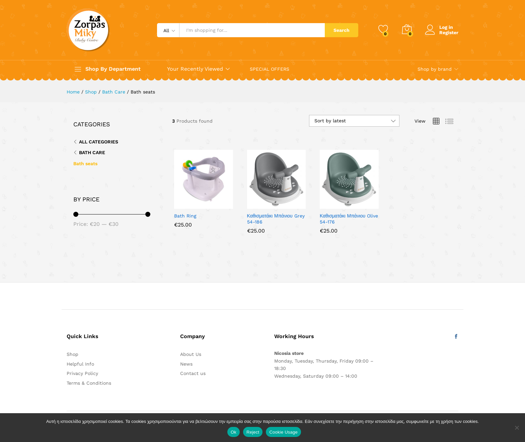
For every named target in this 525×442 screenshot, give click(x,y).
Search (341, 30)
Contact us (193, 373)
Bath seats (85, 163)
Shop (72, 354)
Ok (233, 432)
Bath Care (92, 152)
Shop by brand (435, 69)
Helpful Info (80, 364)
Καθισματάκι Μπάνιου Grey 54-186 (276, 219)
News (186, 364)
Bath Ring (185, 215)
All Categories (98, 141)
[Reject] (516, 427)
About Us (190, 354)
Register (448, 32)
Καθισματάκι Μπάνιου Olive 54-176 (349, 219)
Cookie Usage (283, 432)
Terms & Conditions (89, 383)
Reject (252, 432)
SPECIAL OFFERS (269, 69)
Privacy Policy (82, 373)
